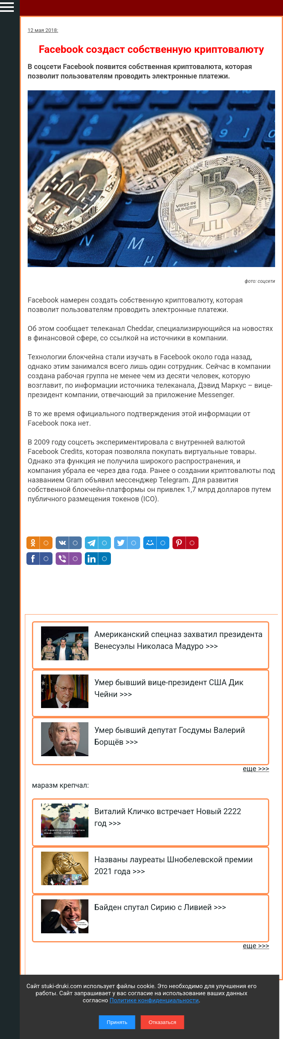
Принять (117, 1022)
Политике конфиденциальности (154, 1000)
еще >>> (256, 768)
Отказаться (162, 1022)
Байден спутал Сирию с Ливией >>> (160, 907)
